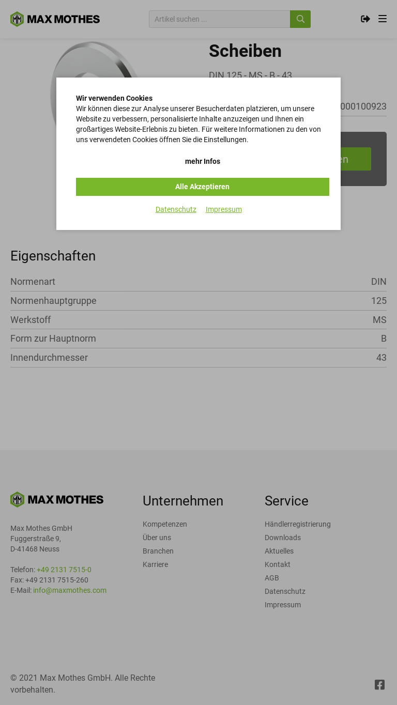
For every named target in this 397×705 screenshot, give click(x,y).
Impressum (224, 209)
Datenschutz (176, 209)
